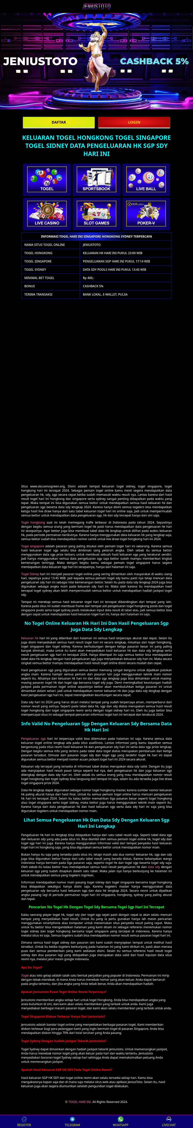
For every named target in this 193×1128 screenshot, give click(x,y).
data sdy (154, 867)
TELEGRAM (72, 1121)
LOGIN (134, 122)
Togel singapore (32, 546)
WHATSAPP (120, 1121)
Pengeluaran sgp (33, 739)
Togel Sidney (30, 574)
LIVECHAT (169, 1121)
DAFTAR (59, 122)
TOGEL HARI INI (79, 1102)
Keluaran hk (29, 638)
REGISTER (24, 1121)
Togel (25, 975)
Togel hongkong (33, 522)
